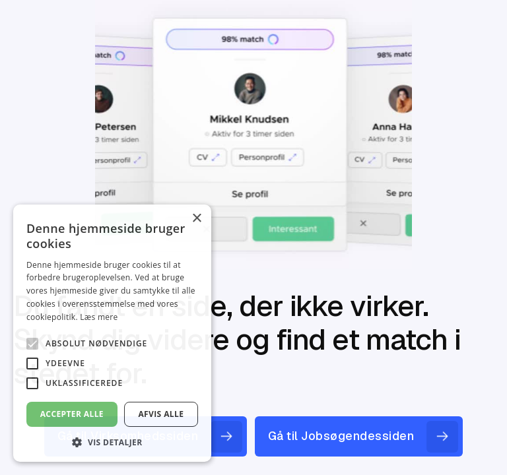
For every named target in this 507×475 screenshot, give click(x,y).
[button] (112, 442)
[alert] (112, 333)
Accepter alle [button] (72, 414)
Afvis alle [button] (161, 414)
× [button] (196, 219)
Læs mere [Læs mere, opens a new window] (99, 317)
